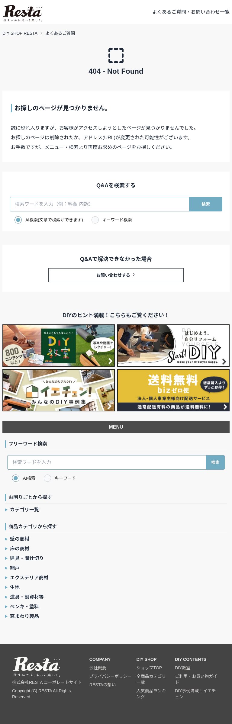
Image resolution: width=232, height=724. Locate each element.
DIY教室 (182, 667)
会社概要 (97, 667)
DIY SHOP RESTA (19, 33)
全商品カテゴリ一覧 (151, 679)
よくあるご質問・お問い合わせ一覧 (191, 11)
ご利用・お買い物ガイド (196, 679)
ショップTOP (149, 667)
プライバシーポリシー (110, 676)
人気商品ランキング (151, 693)
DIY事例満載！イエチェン (195, 693)
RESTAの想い (102, 684)
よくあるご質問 (60, 33)
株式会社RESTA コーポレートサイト (47, 682)
